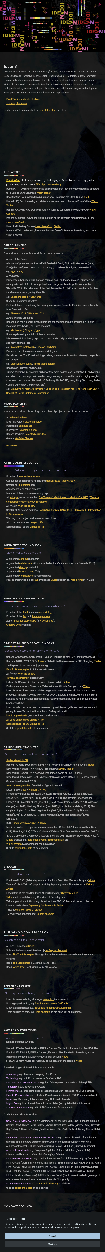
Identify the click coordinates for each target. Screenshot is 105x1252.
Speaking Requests (16, 103)
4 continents (46, 620)
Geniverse (35, 296)
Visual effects (14, 844)
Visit (86, 197)
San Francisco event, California (51, 1003)
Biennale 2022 (36, 313)
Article (9, 888)
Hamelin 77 (35, 789)
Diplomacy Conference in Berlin (46, 905)
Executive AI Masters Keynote (27, 388)
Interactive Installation (23, 347)
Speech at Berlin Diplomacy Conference (27, 393)
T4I (24, 616)
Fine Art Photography (17, 669)
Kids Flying (76, 579)
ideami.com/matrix (16, 222)
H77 (21, 271)
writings (14, 497)
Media (9, 839)
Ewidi (54, 579)
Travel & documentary (17, 677)
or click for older (47, 110)
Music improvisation (17, 715)
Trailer (9, 205)
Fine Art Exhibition (46, 347)
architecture (25, 563)
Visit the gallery (26, 505)
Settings (52, 1244)
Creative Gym (13, 624)
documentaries (56, 839)
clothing (23, 559)
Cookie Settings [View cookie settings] (10, 445)
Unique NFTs (37, 522)
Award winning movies (18, 785)
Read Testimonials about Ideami (23, 99)
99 (44, 789)
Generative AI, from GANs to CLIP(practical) (62, 510)
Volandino (48, 999)
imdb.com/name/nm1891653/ (29, 823)
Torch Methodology (44, 363)
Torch (25, 612)
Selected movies (32, 421)
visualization (26, 575)
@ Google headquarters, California (53, 1007)
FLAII (13, 271)
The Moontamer (21, 962)
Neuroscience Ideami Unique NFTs (25, 723)
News (91, 764)
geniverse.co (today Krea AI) (61, 480)
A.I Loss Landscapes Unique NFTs (25, 719)
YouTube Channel (24, 438)
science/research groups (28, 909)
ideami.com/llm (43, 226)
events (42, 839)
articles (30, 946)
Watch (94, 201)
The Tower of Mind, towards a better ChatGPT (63, 497)
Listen (66, 682)
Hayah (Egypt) (33, 330)
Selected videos (18, 417)
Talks (9, 897)
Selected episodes (35, 434)
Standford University (47, 1183)
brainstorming (26, 571)
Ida (24, 789)
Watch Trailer (43, 192)
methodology (45, 612)
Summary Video (69, 893)
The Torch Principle (23, 954)
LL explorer (24, 485)
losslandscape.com (29, 476)
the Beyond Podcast (56, 950)
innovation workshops (24, 620)
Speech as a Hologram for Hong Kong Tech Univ (71, 388)
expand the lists (23, 728)
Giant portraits (42, 1012)
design (23, 567)
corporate (33, 839)
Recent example (45, 914)
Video (91, 880)
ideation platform (41, 616)
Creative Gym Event (21, 363)
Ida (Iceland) (17, 330)
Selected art (25, 425)
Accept (52, 1236)
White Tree (18, 967)
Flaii (35, 579)
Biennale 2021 (18, 313)
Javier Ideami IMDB (17, 760)
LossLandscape (19, 296)
